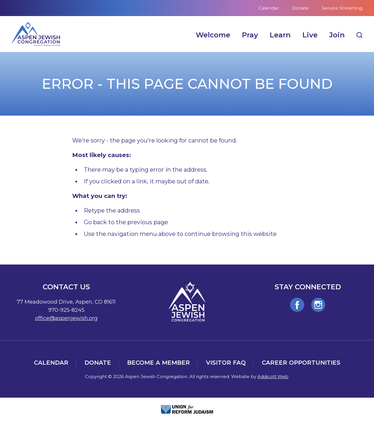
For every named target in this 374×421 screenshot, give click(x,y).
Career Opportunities (301, 362)
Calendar (269, 8)
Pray (250, 35)
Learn (280, 35)
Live (310, 35)
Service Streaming (342, 8)
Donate (300, 8)
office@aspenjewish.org (66, 318)
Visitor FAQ (226, 362)
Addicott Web (272, 376)
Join (337, 35)
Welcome (213, 35)
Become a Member (158, 362)
